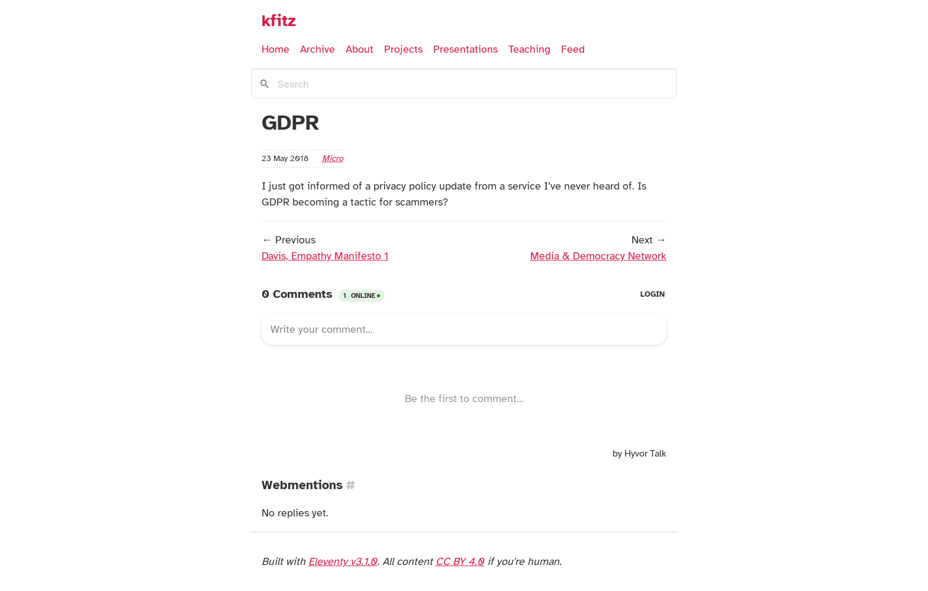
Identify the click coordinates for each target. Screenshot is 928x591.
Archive (317, 49)
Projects (403, 49)
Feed (573, 49)
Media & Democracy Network (598, 255)
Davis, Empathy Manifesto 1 (325, 255)
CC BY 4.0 (460, 561)
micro (332, 158)
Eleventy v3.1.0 (342, 561)
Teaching (529, 49)
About (359, 49)
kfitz (279, 21)
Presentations (465, 49)
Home (275, 49)
